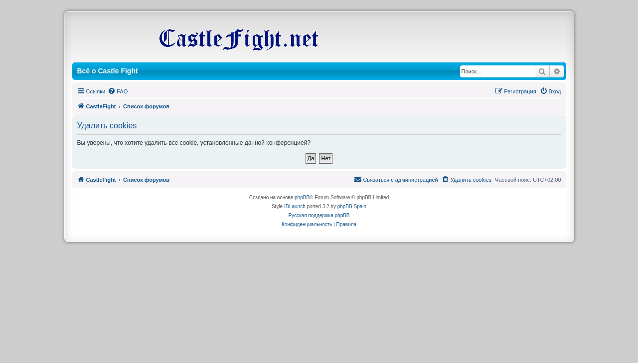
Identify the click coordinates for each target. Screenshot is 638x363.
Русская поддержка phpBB (318, 215)
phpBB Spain (351, 206)
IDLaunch (295, 206)
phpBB (302, 197)
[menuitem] (118, 91)
